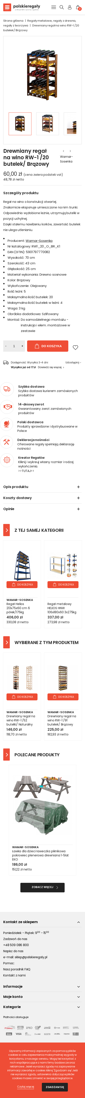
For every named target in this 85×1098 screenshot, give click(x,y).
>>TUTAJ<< (26, 471)
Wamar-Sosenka (66, 159)
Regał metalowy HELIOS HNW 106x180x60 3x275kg (61, 608)
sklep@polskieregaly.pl (31, 957)
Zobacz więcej (42, 887)
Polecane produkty (37, 755)
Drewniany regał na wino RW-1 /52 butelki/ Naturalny (21, 720)
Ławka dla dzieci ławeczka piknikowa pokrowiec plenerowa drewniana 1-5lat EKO (40, 855)
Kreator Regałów (31, 457)
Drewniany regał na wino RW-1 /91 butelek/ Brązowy (61, 720)
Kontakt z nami (14, 975)
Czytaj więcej (25, 1086)
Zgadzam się (55, 1087)
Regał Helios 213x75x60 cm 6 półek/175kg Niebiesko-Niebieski (20, 610)
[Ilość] (14, 346)
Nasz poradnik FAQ (16, 969)
